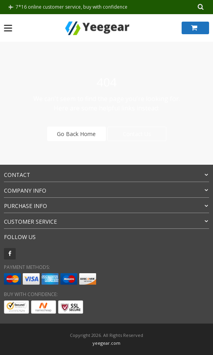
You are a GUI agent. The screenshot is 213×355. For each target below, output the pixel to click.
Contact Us (137, 134)
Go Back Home (76, 134)
